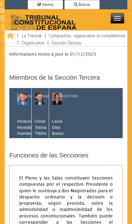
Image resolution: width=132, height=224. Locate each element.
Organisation (33, 42)
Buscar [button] (82, 4)
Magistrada (68, 95)
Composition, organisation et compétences (87, 35)
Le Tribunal (32, 35)
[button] (117, 18)
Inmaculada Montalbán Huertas (27, 127)
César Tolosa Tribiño (41, 127)
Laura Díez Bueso (58, 127)
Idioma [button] (45, 4)
